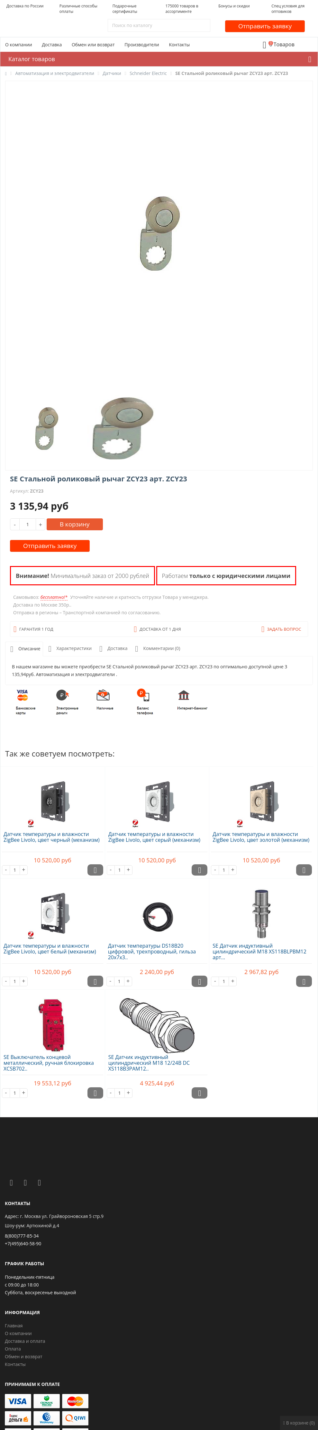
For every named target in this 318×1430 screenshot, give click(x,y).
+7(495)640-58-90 (23, 1243)
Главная (14, 1326)
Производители (141, 45)
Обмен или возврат (93, 45)
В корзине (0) (299, 1423)
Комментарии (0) (156, 649)
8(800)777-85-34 (22, 1236)
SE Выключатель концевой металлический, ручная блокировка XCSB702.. (49, 1063)
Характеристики (69, 649)
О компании (18, 45)
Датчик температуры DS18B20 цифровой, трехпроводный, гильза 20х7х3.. (152, 951)
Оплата (13, 1349)
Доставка (52, 45)
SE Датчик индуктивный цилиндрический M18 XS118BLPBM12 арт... (259, 951)
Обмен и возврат (23, 1356)
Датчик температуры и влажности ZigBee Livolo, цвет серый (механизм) (154, 837)
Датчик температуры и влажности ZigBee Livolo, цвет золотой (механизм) (261, 837)
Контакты (179, 45)
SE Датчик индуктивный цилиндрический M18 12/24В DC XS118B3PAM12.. (149, 1063)
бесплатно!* (54, 597)
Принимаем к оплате (32, 1384)
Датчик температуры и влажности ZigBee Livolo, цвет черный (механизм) (52, 837)
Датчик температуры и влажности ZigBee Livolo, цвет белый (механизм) (50, 948)
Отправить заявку (265, 26)
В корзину (75, 524)
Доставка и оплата (25, 1341)
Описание (24, 649)
